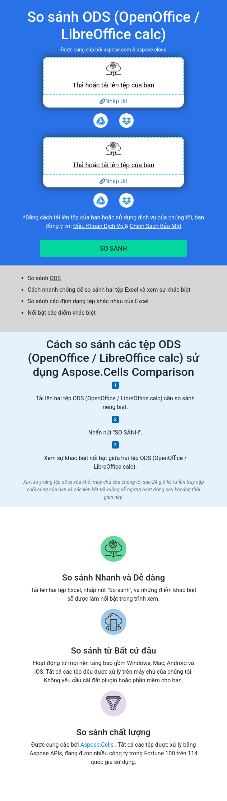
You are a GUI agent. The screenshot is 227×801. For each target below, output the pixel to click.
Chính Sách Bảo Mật (155, 226)
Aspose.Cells (97, 744)
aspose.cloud (151, 50)
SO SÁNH (113, 248)
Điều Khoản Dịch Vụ (99, 226)
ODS (55, 278)
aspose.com (117, 50)
